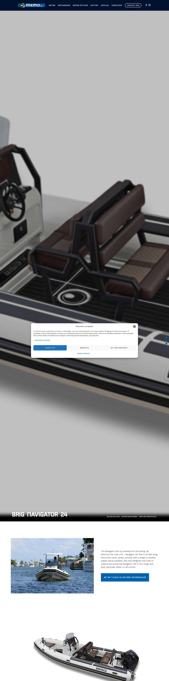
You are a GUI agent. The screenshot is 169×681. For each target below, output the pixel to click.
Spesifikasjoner (129, 516)
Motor (94, 5)
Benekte (84, 348)
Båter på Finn (80, 5)
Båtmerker (64, 5)
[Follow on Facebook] (146, 5)
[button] (134, 326)
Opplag (105, 5)
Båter (52, 5)
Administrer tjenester (42, 340)
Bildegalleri (113, 516)
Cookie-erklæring (83, 353)
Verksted (116, 5)
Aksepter (50, 348)
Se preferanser (119, 348)
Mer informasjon (147, 516)
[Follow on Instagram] (149, 5)
